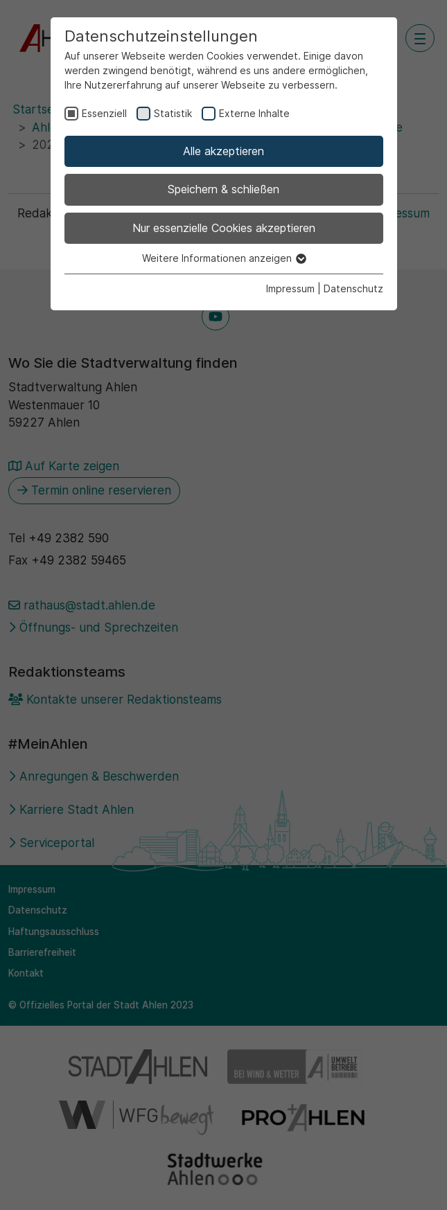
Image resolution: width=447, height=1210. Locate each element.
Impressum (290, 288)
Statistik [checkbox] (173, 113)
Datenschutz (353, 288)
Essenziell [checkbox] (104, 113)
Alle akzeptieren (223, 151)
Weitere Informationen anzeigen (223, 258)
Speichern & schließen (223, 189)
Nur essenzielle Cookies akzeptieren (223, 228)
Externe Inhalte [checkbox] (254, 113)
